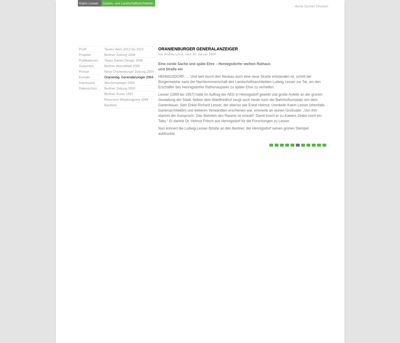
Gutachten (86, 66)
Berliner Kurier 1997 (314, 146)
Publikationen (89, 60)
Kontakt (84, 77)
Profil (82, 49)
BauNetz (324, 146)
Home (299, 6)
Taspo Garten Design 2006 (282, 146)
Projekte (85, 55)
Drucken (322, 6)
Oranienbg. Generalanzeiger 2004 (298, 146)
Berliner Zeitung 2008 (276, 146)
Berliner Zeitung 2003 (308, 146)
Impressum (87, 82)
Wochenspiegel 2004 (303, 146)
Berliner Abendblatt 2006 (287, 146)
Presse (84, 71)
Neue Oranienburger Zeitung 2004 (292, 146)
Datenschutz (88, 88)
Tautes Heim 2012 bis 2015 (271, 146)
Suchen (309, 6)
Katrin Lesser (89, 3)
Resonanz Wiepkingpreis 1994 (319, 146)
